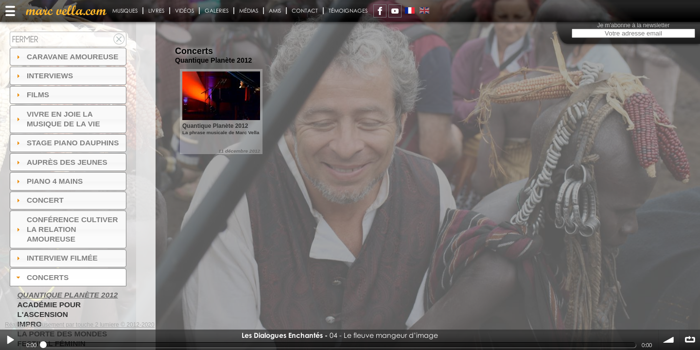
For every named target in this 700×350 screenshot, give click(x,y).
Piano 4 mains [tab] (48, 181)
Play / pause (10, 340)
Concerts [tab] (41, 277)
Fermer (25, 39)
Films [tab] (31, 94)
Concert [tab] (39, 200)
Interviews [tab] (43, 75)
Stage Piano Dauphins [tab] (66, 143)
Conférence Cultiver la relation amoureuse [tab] (66, 229)
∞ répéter (690, 340)
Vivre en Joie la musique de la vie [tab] (57, 119)
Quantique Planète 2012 (67, 295)
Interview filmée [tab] (56, 258)
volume (669, 340)
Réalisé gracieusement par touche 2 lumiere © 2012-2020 (80, 324)
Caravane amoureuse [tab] (66, 56)
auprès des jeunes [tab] (60, 162)
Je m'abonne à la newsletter (633, 25)
